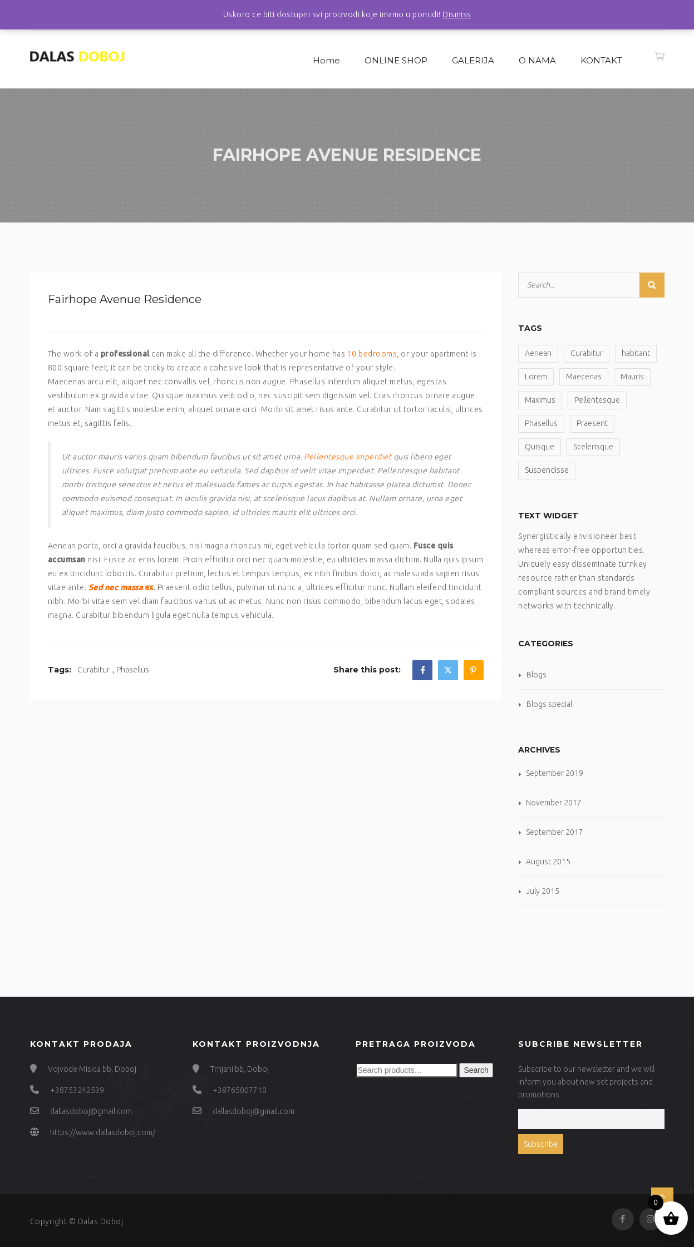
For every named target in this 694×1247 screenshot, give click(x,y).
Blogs (536, 674)
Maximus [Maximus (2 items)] (540, 399)
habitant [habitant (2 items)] (636, 353)
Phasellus (132, 669)
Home (326, 60)
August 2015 (548, 861)
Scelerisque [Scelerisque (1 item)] (593, 446)
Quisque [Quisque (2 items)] (539, 446)
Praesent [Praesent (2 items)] (592, 423)
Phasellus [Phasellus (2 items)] (541, 423)
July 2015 (542, 891)
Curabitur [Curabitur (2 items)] (586, 353)
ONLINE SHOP (396, 60)
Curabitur (93, 669)
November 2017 (554, 802)
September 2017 (554, 832)
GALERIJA (473, 60)
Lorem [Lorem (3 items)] (536, 376)
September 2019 (554, 773)
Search (476, 1070)
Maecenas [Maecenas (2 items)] (584, 376)
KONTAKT (601, 60)
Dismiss (456, 14)
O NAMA (537, 60)
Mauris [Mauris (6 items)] (632, 376)
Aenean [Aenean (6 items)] (538, 353)
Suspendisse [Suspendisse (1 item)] (547, 470)
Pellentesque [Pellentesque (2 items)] (597, 399)
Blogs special (549, 704)
